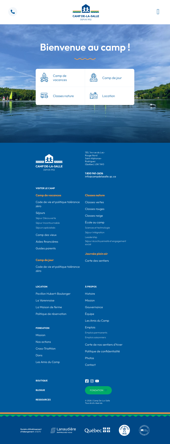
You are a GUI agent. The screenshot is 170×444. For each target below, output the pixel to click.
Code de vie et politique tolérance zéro (58, 204)
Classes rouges (94, 209)
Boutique (42, 380)
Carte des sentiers (97, 260)
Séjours (40, 213)
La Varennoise (45, 300)
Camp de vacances (48, 195)
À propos (91, 286)
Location (41, 286)
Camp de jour (45, 260)
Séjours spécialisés (45, 227)
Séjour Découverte (46, 218)
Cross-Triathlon (46, 348)
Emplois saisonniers (95, 337)
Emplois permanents (96, 332)
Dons (39, 355)
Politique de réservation (51, 314)
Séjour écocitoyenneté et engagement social (105, 242)
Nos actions (43, 342)
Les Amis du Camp (48, 362)
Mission (40, 335)
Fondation (42, 328)
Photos (89, 358)
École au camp (94, 222)
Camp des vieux (46, 235)
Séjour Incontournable (48, 222)
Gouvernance (94, 307)
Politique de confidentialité (102, 351)
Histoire (90, 294)
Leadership (91, 237)
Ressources (43, 399)
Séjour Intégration (94, 232)
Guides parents (46, 248)
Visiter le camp (45, 188)
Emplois (90, 327)
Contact (90, 365)
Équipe (89, 314)
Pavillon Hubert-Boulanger (53, 294)
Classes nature (95, 195)
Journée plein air (96, 254)
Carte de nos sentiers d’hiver (103, 344)
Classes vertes (94, 202)
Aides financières (47, 241)
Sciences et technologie (97, 227)
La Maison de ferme (49, 307)
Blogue (40, 390)
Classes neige (94, 215)
